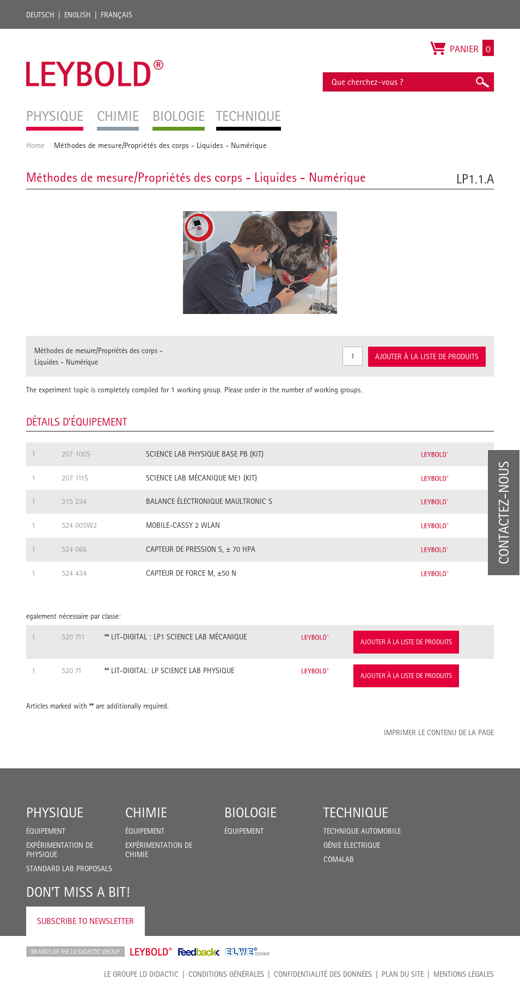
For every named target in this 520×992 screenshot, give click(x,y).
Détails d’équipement (76, 421)
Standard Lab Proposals (69, 868)
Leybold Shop (151, 951)
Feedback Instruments (199, 951)
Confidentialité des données (323, 974)
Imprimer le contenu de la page (439, 732)
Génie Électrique (351, 845)
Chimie (146, 812)
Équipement (45, 831)
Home (35, 145)
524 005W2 (79, 525)
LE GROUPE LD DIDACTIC (141, 974)
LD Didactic (75, 951)
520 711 (73, 636)
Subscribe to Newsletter (85, 921)
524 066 (74, 549)
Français (116, 14)
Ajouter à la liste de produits (406, 642)
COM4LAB (338, 859)
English (77, 14)
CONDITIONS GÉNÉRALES (226, 974)
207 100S (76, 453)
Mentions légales (463, 974)
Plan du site (403, 974)
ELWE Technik (247, 951)
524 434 (74, 573)
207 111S (75, 477)
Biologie (250, 812)
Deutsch (40, 14)
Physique (54, 812)
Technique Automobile (362, 831)
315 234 (74, 501)
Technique (355, 812)
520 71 (72, 670)
